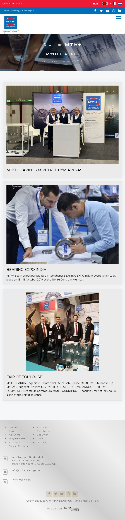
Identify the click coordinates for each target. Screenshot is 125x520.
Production (43, 427)
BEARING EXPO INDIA (26, 269)
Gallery (41, 438)
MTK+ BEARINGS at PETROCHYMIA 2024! (43, 170)
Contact (41, 442)
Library (13, 427)
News (54, 61)
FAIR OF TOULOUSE (24, 377)
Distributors (44, 431)
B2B (96, 3)
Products (14, 442)
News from (72, 61)
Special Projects (18, 446)
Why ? (18, 438)
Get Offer (42, 434)
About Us (14, 434)
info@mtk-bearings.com (27, 470)
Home (44, 61)
